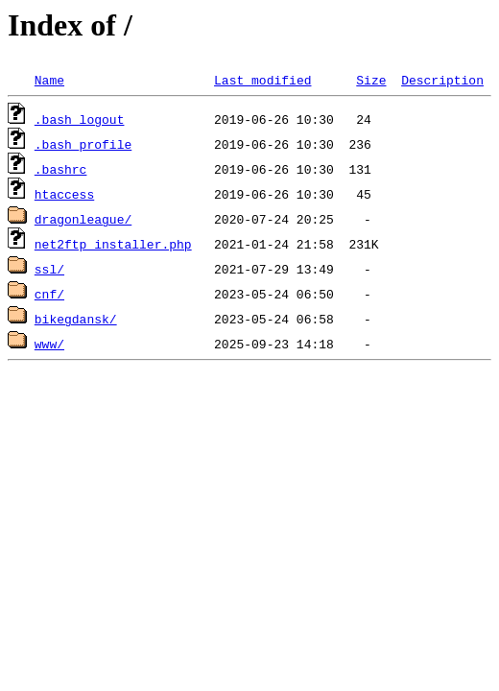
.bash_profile (83, 144)
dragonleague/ (83, 218)
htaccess (64, 194)
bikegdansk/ (76, 318)
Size (371, 79)
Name (49, 79)
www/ (49, 343)
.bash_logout (80, 119)
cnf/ (49, 293)
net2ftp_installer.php (113, 243)
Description (442, 79)
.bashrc (61, 169)
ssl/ (49, 268)
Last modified (262, 79)
